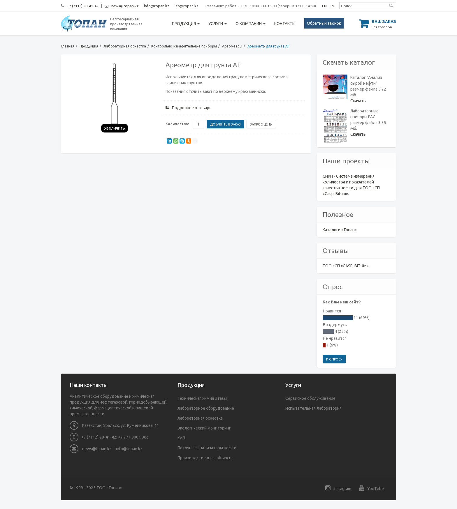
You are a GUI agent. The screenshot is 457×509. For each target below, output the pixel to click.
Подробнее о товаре (189, 107)
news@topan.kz (125, 6)
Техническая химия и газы (202, 398)
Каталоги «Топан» (340, 229)
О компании (250, 23)
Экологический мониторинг (204, 428)
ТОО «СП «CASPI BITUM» (346, 266)
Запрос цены (261, 124)
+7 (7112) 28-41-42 (83, 6)
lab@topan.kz (186, 6)
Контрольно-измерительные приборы (184, 46)
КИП (181, 438)
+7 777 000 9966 (133, 437)
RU (333, 6)
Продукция (186, 23)
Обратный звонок (324, 23)
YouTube (371, 488)
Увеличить (114, 128)
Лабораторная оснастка (124, 46)
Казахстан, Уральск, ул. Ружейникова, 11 (114, 425)
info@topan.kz (156, 6)
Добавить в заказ (225, 124)
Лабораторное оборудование (205, 408)
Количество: (177, 124)
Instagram (338, 488)
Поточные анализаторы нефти (206, 448)
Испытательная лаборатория (313, 408)
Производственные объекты (205, 457)
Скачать (358, 100)
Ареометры (232, 46)
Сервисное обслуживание (310, 398)
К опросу (334, 359)
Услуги (217, 23)
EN (324, 6)
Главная (67, 46)
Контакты (285, 23)
